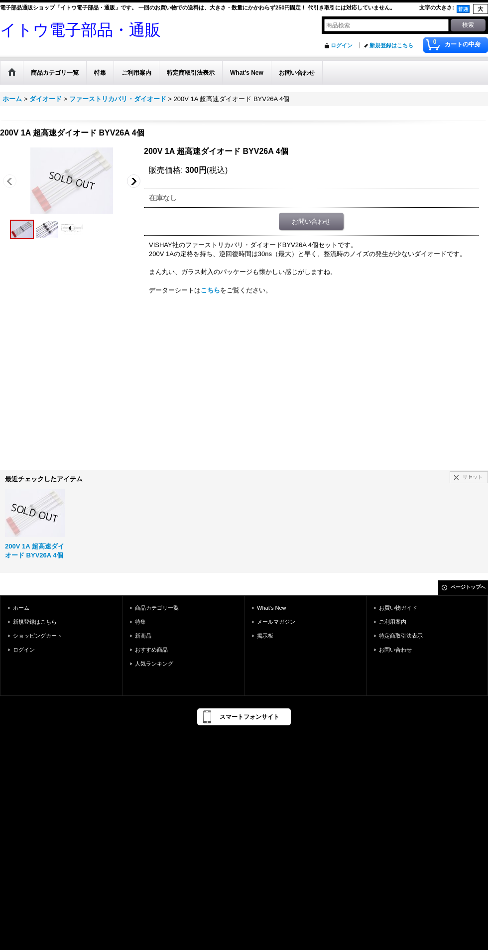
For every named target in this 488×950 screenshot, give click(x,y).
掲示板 (265, 636)
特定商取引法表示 (401, 636)
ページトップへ (468, 587)
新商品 (143, 636)
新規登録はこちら (391, 45)
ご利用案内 (392, 622)
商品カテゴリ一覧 (157, 608)
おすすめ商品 (151, 650)
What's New (271, 608)
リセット (473, 477)
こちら (210, 290)
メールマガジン (276, 622)
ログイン (342, 45)
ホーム (21, 608)
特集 (140, 622)
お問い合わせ (311, 221)
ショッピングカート (37, 636)
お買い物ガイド (398, 608)
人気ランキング (154, 664)
